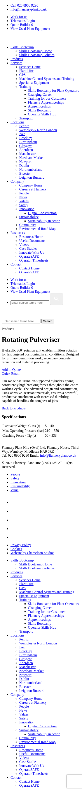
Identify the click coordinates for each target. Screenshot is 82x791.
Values (24, 201)
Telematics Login (22, 21)
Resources (17, 233)
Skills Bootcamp (22, 47)
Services (16, 63)
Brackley (25, 138)
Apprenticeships (39, 106)
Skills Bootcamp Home (35, 51)
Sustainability (28, 217)
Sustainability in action (44, 221)
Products (16, 59)
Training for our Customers (47, 98)
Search (47, 321)
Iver (22, 134)
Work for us (18, 17)
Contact (15, 264)
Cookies (16, 549)
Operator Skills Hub (42, 114)
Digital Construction (42, 213)
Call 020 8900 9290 (24, 5)
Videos (24, 244)
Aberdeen (26, 150)
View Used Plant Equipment (30, 28)
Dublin (24, 165)
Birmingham (28, 142)
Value (14, 490)
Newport (25, 161)
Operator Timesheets (33, 260)
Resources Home (31, 237)
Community (27, 225)
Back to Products (14, 408)
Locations (17, 122)
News (23, 197)
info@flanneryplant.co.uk (28, 9)
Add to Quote (11, 369)
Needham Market (31, 158)
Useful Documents (32, 240)
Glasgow (25, 146)
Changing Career (40, 94)
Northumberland (30, 169)
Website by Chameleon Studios (32, 553)
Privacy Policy (20, 545)
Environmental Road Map (37, 229)
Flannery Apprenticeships (46, 102)
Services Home (29, 67)
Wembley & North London (38, 130)
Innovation (26, 209)
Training (25, 86)
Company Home (30, 185)
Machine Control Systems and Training (46, 79)
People (24, 193)
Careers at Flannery (33, 189)
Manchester (27, 154)
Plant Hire (26, 71)
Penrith (24, 126)
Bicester (25, 173)
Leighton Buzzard (31, 177)
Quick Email (10, 373)
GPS (22, 75)
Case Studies (28, 248)
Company (17, 181)
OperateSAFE (29, 256)
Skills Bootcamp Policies (36, 55)
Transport (26, 118)
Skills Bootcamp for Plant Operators (53, 90)
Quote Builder (21, 287)
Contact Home (29, 268)
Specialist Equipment (34, 82)
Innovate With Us (31, 252)
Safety (23, 205)
